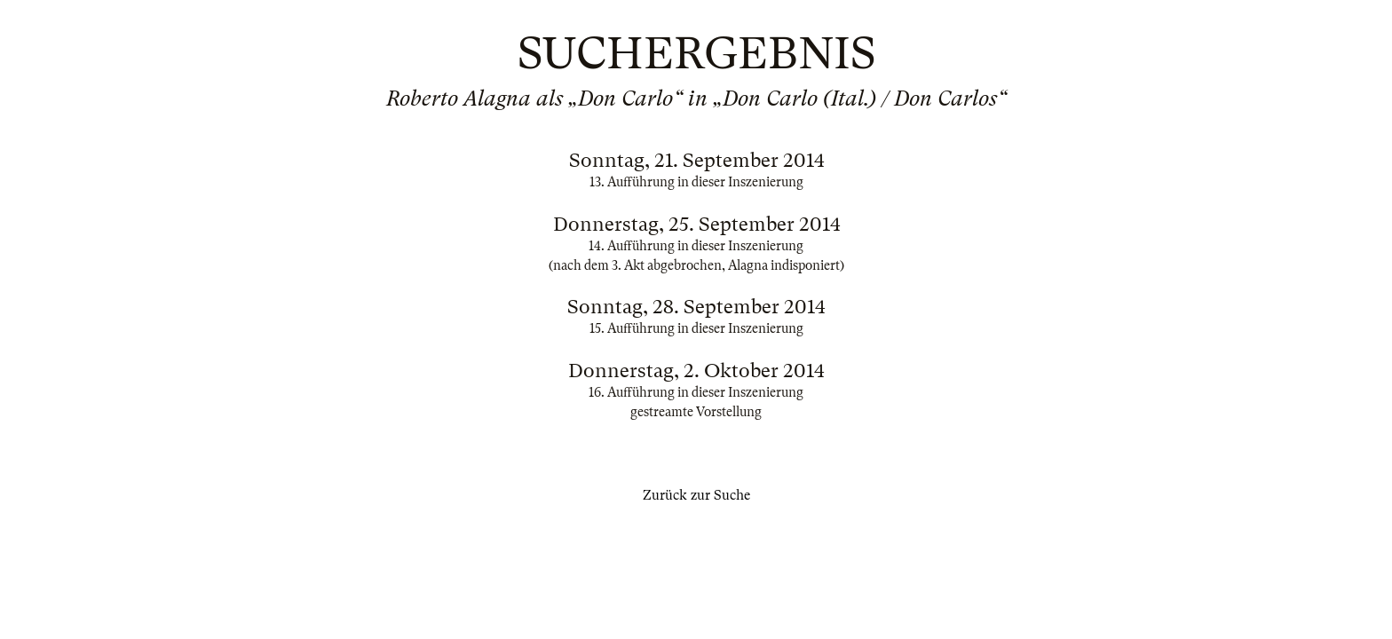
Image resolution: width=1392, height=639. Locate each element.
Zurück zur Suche (696, 495)
